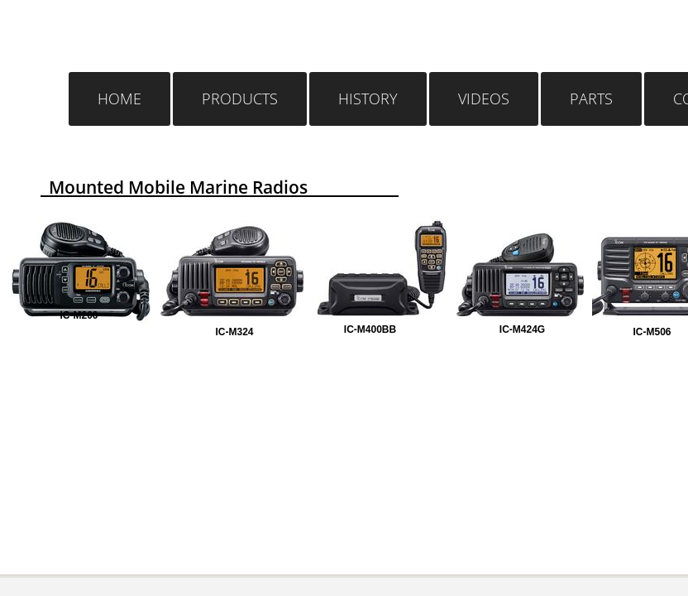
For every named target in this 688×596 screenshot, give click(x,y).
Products (240, 98)
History (368, 98)
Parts (591, 98)
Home (119, 98)
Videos (483, 98)
